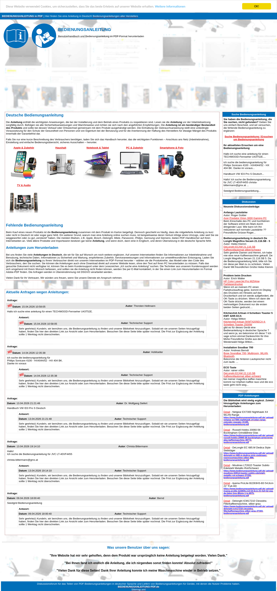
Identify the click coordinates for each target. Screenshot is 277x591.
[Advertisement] (138, 81)
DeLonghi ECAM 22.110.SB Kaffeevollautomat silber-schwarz (242, 375)
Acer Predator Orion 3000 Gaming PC (245, 218)
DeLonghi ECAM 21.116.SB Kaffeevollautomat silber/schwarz (242, 248)
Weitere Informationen (170, 6)
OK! (256, 6)
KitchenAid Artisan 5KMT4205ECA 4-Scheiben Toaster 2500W (245, 323)
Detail (227, 411)
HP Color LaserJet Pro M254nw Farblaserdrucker (241, 283)
